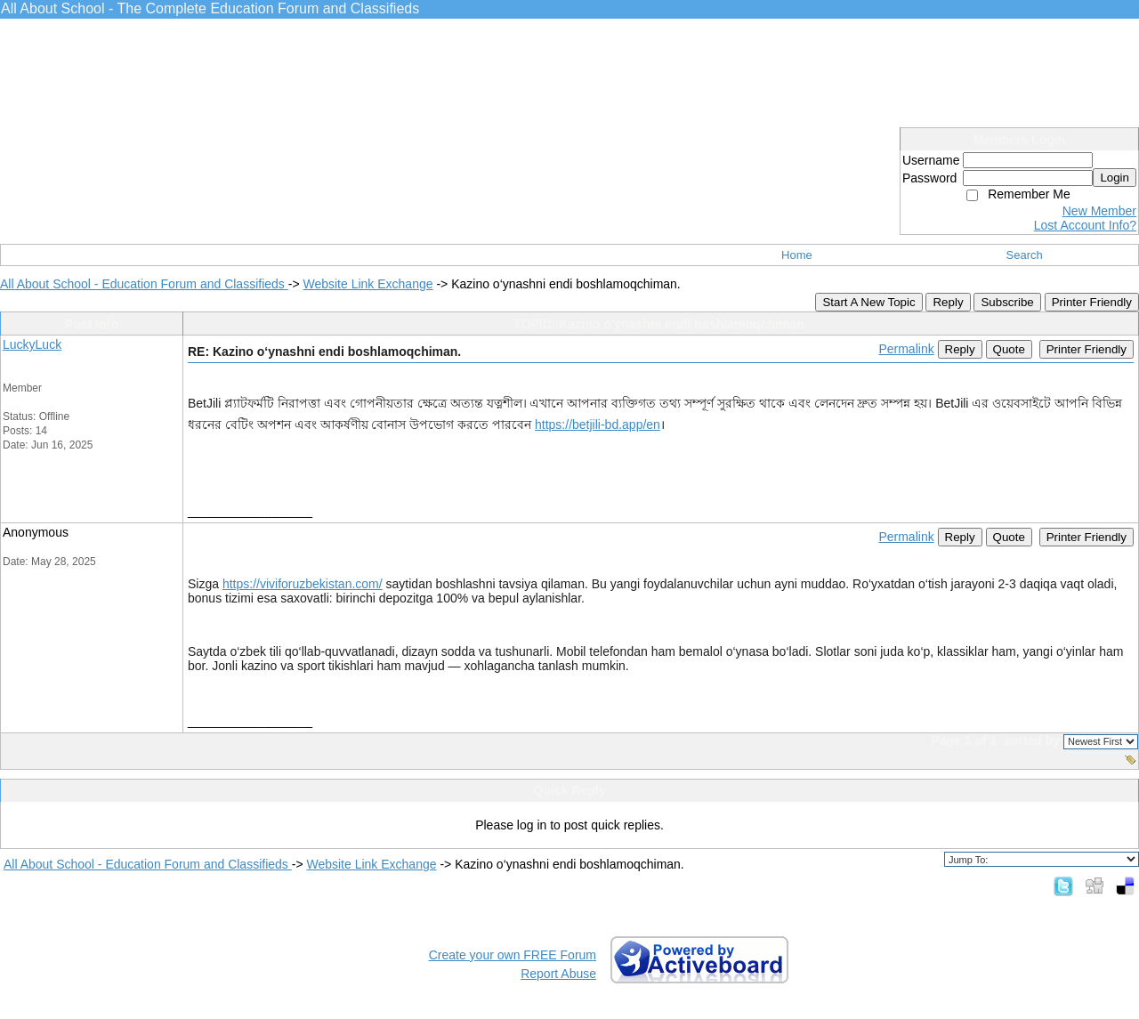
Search (1024, 255)
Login (1114, 177)
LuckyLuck (32, 344)
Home (796, 255)
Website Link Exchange (367, 284)
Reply (948, 302)
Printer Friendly (1092, 302)
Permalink (905, 349)
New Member (1099, 211)
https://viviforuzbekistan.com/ (302, 584)
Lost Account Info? (1085, 225)
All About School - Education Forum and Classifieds (144, 284)
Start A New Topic (868, 302)
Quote (1009, 349)
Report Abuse (558, 973)
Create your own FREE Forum (512, 955)
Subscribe (1007, 302)
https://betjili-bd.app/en (597, 424)
